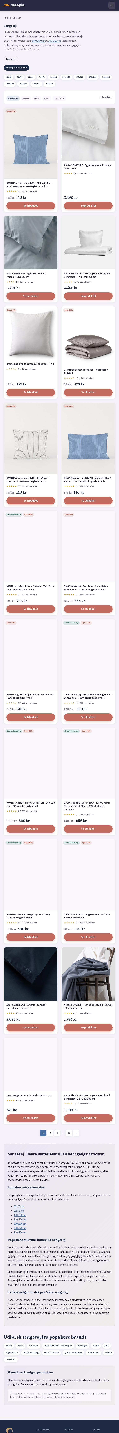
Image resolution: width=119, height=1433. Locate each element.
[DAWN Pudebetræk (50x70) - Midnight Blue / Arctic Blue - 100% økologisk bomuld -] (88, 438)
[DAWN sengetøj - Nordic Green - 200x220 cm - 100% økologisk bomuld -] (30, 546)
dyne (20, 1199)
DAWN (96, 1345)
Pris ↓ (47, 98)
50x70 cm (19, 1206)
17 (69, 1133)
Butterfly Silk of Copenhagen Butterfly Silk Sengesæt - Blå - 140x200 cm (87, 1097)
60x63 (30, 77)
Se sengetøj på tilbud (16, 67)
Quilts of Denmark (73, 1352)
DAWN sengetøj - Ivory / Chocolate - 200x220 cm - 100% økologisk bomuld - (30, 804)
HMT (107, 1345)
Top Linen (11, 1359)
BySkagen (104, 1252)
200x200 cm (20, 1224)
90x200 (53, 77)
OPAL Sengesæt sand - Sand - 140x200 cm (28, 1095)
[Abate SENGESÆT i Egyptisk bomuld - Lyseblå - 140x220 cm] (30, 242)
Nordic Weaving (31, 1352)
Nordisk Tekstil (88, 1252)
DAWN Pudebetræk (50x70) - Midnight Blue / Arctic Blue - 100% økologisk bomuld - (87, 479)
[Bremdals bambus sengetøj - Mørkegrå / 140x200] (88, 336)
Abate (9, 1345)
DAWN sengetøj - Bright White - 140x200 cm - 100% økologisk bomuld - (30, 696)
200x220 (36, 83)
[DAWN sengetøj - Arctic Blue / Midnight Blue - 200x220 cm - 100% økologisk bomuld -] (88, 654)
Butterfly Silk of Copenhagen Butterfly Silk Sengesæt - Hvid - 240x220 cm (87, 275)
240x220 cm (20, 1232)
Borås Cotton (75, 1256)
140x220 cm (20, 1219)
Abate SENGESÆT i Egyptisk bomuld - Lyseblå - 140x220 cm (26, 275)
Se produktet (88, 206)
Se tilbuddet (31, 206)
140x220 (106, 77)
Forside (7, 17)
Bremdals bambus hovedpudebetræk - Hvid (30, 364)
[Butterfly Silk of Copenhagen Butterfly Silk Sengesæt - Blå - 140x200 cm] (88, 1064)
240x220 (49, 83)
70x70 (42, 77)
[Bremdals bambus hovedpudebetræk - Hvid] (30, 333)
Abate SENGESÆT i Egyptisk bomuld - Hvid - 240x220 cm (87, 167)
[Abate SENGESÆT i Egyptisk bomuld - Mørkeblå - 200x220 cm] (30, 974)
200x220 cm (54, 41)
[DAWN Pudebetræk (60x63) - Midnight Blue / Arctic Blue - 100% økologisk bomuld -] (30, 143)
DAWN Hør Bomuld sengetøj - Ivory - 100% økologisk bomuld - (87, 916)
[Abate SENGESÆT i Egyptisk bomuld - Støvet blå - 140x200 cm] (88, 974)
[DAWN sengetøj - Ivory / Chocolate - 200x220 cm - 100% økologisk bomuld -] (30, 763)
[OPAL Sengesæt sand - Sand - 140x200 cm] (30, 1064)
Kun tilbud (59, 98)
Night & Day (12, 1352)
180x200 (10, 83)
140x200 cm (38, 41)
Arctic (75, 1252)
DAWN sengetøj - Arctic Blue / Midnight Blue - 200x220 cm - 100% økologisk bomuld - (88, 696)
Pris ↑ (37, 98)
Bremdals (33, 1345)
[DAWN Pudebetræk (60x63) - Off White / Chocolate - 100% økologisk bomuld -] (30, 438)
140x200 (92, 77)
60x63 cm (19, 1211)
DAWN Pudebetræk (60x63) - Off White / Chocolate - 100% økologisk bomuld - (27, 479)
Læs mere (11, 59)
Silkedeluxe (93, 1352)
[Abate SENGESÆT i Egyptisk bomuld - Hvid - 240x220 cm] (88, 134)
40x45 (8, 77)
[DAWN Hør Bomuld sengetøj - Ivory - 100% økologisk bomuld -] (88, 874)
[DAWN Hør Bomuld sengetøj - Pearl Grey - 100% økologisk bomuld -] (30, 874)
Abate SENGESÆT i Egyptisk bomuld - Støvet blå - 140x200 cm (88, 1006)
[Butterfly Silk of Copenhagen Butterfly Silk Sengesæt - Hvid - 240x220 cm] (88, 242)
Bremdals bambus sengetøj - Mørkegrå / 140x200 (86, 371)
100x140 (66, 77)
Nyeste (25, 98)
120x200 (79, 77)
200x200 (23, 83)
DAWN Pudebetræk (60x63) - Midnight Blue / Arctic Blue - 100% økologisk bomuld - (29, 184)
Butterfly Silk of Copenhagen (58, 1345)
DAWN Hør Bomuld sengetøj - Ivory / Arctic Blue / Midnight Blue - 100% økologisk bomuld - (87, 806)
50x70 (19, 77)
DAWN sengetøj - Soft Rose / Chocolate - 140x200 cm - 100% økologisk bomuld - (86, 588)
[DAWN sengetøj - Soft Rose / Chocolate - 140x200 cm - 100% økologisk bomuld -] (88, 546)
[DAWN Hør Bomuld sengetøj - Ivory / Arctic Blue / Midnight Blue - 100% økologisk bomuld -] (88, 763)
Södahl (76, 45)
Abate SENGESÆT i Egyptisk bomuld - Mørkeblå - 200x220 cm (26, 1006)
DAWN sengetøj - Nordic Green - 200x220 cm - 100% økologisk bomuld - (30, 588)
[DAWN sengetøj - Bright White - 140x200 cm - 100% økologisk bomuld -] (30, 654)
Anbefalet (13, 98)
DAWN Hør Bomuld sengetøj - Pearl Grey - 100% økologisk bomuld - (28, 916)
